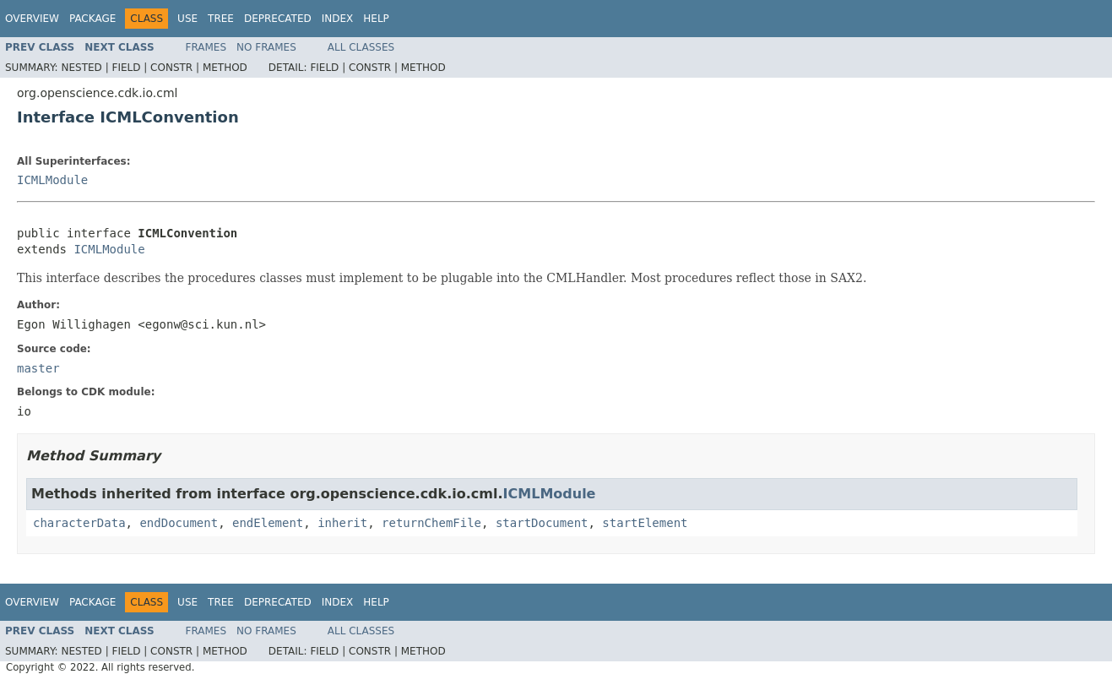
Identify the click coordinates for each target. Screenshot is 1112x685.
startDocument (542, 523)
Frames (206, 47)
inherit (342, 523)
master (38, 368)
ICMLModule (52, 180)
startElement (644, 523)
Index (338, 18)
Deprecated (278, 18)
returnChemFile (431, 523)
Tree (221, 18)
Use (187, 18)
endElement (267, 523)
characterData (79, 523)
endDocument (178, 523)
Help (376, 18)
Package (92, 18)
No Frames (266, 47)
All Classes (361, 47)
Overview (32, 18)
